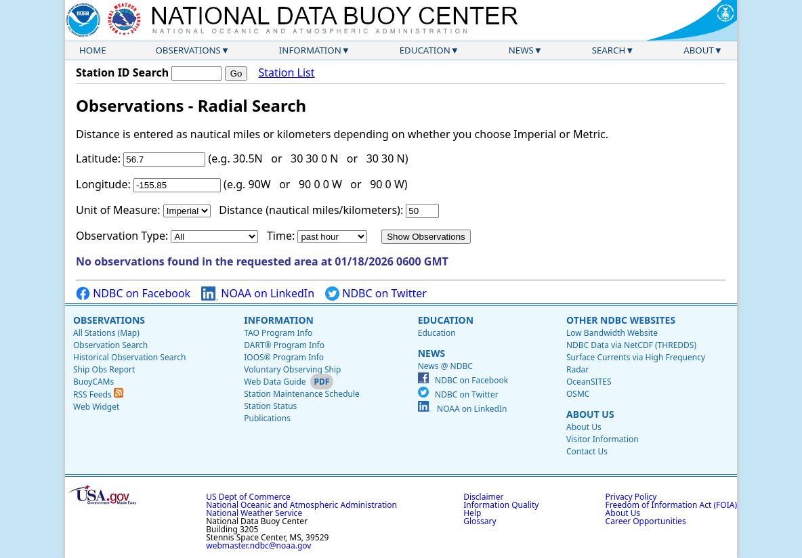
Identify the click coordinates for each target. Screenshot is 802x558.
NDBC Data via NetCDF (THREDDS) (631, 345)
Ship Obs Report (104, 369)
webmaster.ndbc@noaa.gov (258, 545)
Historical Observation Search (129, 357)
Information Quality (501, 505)
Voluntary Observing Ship (292, 369)
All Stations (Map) (106, 333)
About (698, 50)
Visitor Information (602, 439)
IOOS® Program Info (284, 357)
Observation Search (110, 345)
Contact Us (587, 451)
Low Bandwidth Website (612, 333)
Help (472, 513)
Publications (267, 418)
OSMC (577, 394)
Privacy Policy (631, 496)
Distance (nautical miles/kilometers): (311, 209)
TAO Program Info (278, 333)
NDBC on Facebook (133, 293)
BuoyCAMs (93, 381)
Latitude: (98, 158)
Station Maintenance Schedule (302, 394)
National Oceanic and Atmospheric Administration (301, 505)
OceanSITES (589, 381)
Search (609, 50)
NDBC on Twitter (376, 293)
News (521, 50)
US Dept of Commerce (248, 496)
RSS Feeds (98, 394)
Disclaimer (483, 496)
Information (310, 50)
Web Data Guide (274, 381)
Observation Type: (122, 235)
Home (92, 50)
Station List (286, 73)
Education (425, 50)
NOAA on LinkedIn (257, 293)
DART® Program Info (284, 345)
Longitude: (103, 184)
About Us (590, 414)
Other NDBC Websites (620, 320)
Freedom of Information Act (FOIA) (671, 505)
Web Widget (96, 406)
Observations (187, 50)
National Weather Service (254, 513)
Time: (281, 235)
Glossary (479, 521)
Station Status (270, 406)
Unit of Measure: (118, 209)
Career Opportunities (646, 521)
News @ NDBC (445, 366)
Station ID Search (122, 72)
